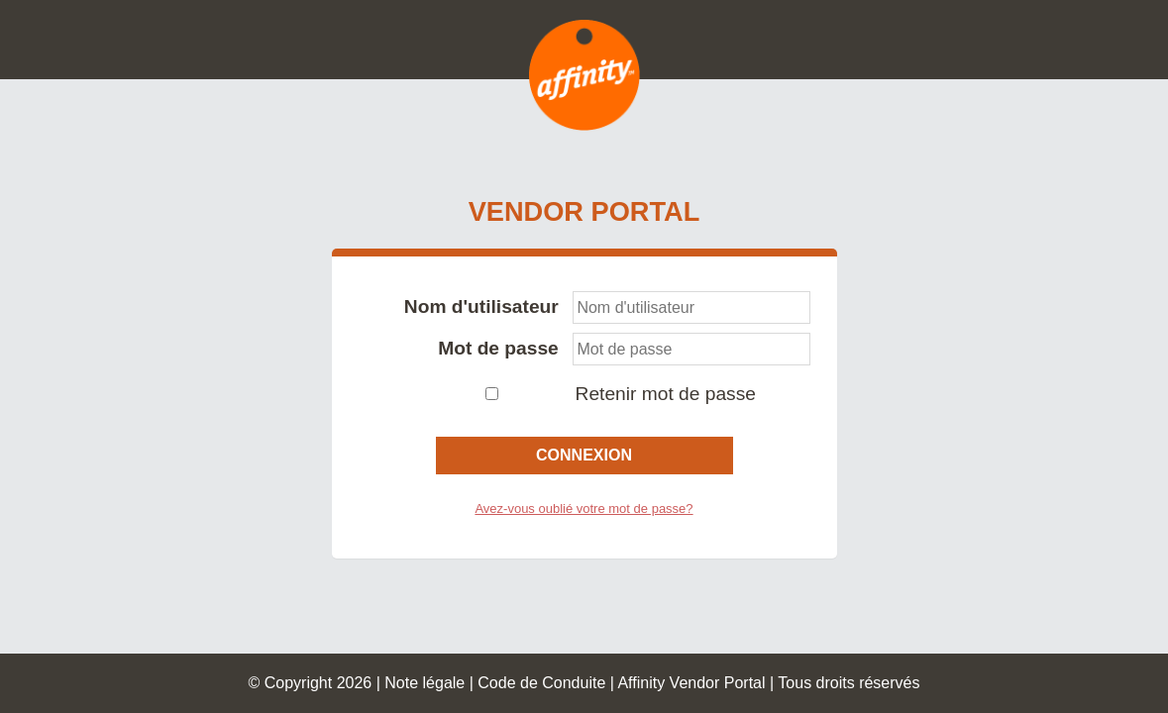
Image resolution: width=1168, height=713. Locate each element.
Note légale (424, 682)
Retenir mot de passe (666, 393)
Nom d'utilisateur (481, 306)
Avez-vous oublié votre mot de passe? (583, 508)
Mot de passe (498, 348)
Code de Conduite (541, 682)
